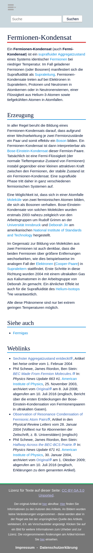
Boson (61, 141)
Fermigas (20, 333)
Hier (62, 504)
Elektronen (44, 264)
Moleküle (14, 200)
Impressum (25, 547)
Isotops (74, 289)
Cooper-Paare (66, 264)
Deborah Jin (58, 225)
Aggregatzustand (71, 54)
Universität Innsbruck (24, 225)
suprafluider (47, 54)
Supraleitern (17, 269)
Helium (61, 289)
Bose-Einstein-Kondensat (27, 151)
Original (42, 389)
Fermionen (58, 59)
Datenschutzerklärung (59, 547)
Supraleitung (45, 74)
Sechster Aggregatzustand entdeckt (41, 358)
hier (44, 504)
